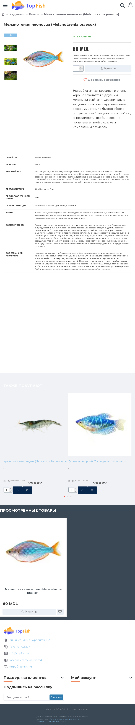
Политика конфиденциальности (64, 719)
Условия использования (48, 721)
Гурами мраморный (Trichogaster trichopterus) (97, 446)
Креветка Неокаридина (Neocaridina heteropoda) (35, 446)
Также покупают (23, 371)
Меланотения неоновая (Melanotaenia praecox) (33, 590)
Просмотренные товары (28, 509)
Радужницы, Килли (24, 14)
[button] (64, 495)
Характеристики (22, 146)
